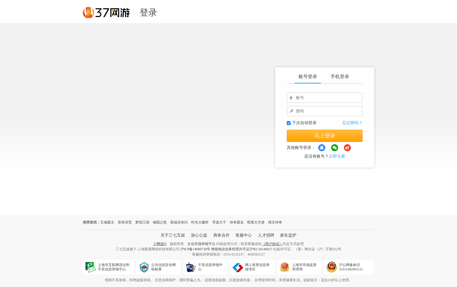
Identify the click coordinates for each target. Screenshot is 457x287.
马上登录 (324, 136)
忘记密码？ (352, 123)
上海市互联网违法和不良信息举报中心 (113, 267)
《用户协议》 (272, 244)
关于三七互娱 (173, 235)
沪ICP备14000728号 (195, 249)
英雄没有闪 (179, 222)
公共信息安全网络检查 (163, 267)
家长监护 (288, 235)
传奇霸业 (237, 222)
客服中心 (243, 235)
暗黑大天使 (256, 222)
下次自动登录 (304, 123)
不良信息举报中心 (210, 267)
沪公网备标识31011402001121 (351, 267)
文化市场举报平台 (201, 244)
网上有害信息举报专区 (257, 267)
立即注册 (337, 156)
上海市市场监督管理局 (304, 267)
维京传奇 (275, 222)
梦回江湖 (142, 222)
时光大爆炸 (200, 222)
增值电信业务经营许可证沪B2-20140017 (241, 249)
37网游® (159, 244)
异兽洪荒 (125, 222)
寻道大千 (219, 222)
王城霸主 (107, 222)
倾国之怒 (160, 222)
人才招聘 (266, 235)
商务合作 (221, 235)
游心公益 (199, 235)
